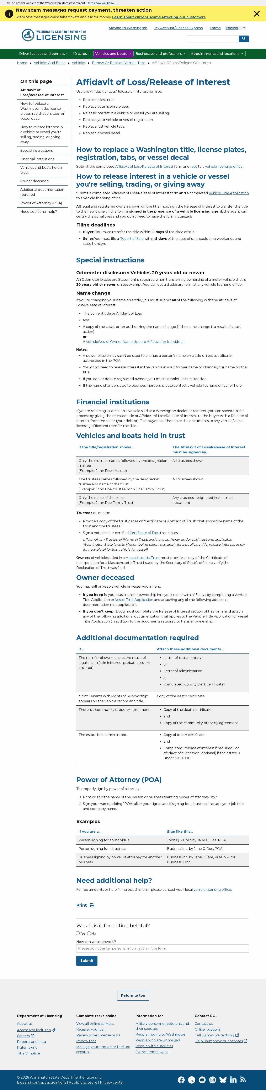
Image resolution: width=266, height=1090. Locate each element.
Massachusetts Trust (143, 558)
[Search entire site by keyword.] (213, 39)
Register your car (90, 1029)
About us (24, 1024)
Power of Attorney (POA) (41, 203)
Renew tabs (86, 1041)
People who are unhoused (157, 1040)
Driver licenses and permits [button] (44, 54)
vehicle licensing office (224, 167)
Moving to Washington (128, 28)
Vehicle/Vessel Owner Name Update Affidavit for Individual (134, 342)
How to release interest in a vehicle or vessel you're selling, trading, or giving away (41, 134)
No (93, 933)
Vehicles (78, 63)
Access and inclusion (36, 1030)
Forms (215, 28)
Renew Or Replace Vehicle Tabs (118, 63)
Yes (82, 933)
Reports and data (31, 1042)
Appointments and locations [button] (217, 54)
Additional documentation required (42, 192)
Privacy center (112, 1082)
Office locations (207, 1029)
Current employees (151, 1052)
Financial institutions (37, 159)
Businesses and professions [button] (161, 54)
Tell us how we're (217, 1035)
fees (193, 167)
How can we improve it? (96, 942)
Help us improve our (221, 1041)
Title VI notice (28, 1053)
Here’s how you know (101, 3)
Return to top (133, 996)
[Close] (257, 18)
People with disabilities (154, 1046)
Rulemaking (27, 1047)
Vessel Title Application (134, 600)
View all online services (95, 1024)
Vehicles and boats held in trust (41, 170)
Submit (86, 961)
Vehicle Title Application (229, 193)
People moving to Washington (160, 1034)
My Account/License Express (178, 28)
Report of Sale (132, 239)
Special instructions (36, 151)
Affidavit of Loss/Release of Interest (42, 92)
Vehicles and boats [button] (113, 54)
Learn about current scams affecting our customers (159, 17)
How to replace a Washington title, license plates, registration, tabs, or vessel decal (42, 111)
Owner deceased (34, 181)
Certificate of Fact (144, 533)
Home (22, 63)
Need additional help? (38, 212)
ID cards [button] (82, 54)
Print (85, 905)
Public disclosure (83, 1082)
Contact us (204, 1024)
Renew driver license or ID (98, 1035)
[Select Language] (235, 28)
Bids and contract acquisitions (41, 1082)
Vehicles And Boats (49, 63)
